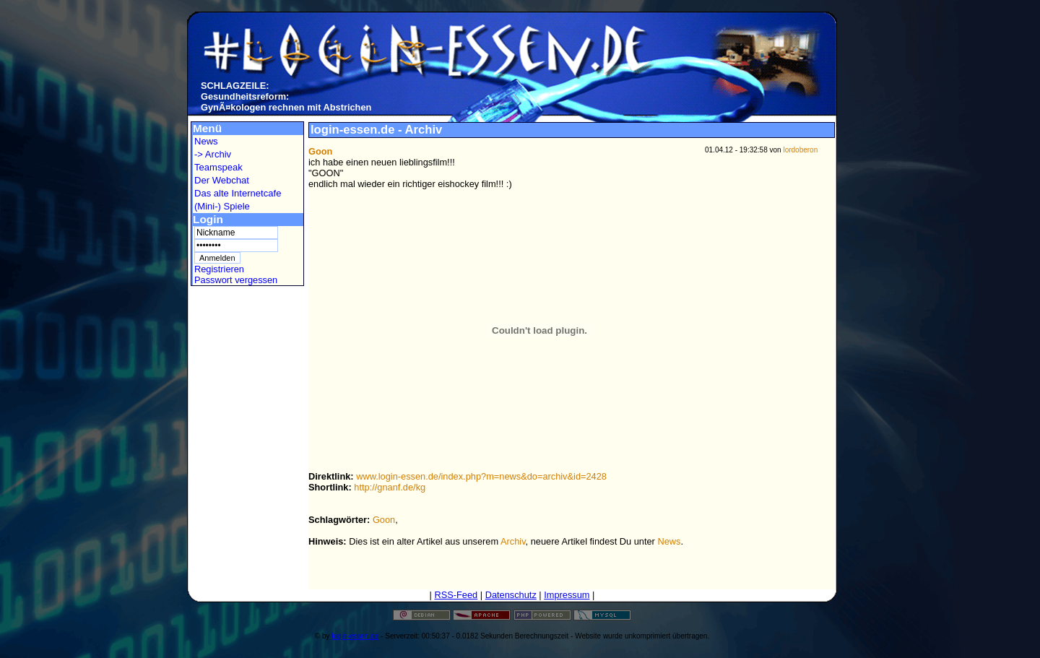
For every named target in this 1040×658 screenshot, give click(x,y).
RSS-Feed (455, 594)
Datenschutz (511, 594)
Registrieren (219, 269)
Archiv (513, 541)
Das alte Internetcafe (237, 193)
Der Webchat (221, 180)
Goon (384, 519)
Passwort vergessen (235, 279)
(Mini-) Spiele (222, 206)
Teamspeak (218, 167)
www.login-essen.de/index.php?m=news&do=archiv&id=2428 (481, 476)
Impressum (566, 594)
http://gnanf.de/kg (389, 487)
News (206, 141)
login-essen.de (355, 636)
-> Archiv (212, 154)
